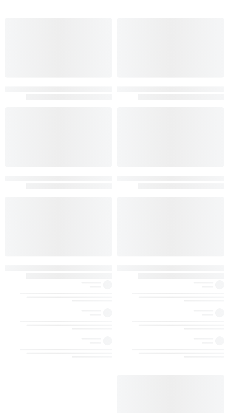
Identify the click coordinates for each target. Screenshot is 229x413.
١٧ (127, 172)
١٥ (127, 111)
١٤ (127, 74)
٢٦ (127, 343)
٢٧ (127, 367)
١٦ (127, 135)
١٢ (127, 37)
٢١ (127, 269)
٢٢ (127, 294)
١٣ (127, 49)
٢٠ (127, 257)
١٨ (127, 208)
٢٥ (127, 306)
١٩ (127, 221)
